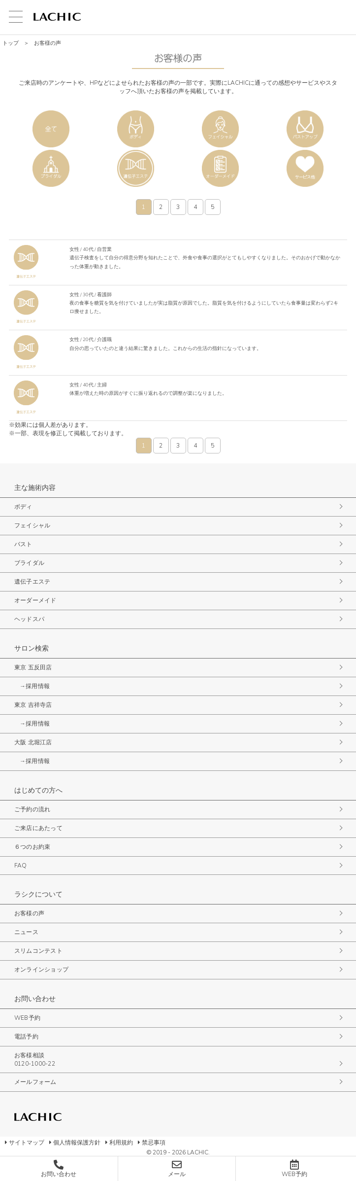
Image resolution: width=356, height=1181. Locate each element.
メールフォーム (35, 1082)
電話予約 (26, 1037)
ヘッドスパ (29, 619)
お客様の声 (29, 913)
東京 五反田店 (33, 667)
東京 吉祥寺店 (33, 705)
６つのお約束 (32, 847)
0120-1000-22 (34, 1064)
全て (50, 128)
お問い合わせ (58, 1174)
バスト (305, 128)
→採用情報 (35, 686)
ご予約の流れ (32, 809)
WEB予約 (27, 1018)
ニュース (26, 932)
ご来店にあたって (38, 828)
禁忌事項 (153, 1142)
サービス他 (305, 168)
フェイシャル (220, 128)
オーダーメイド (220, 168)
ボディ (135, 128)
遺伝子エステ (135, 168)
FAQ (20, 865)
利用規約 (121, 1142)
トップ (10, 43)
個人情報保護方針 (76, 1142)
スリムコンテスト (38, 951)
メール (177, 1174)
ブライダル (50, 168)
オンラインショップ (41, 969)
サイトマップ (26, 1142)
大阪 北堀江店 (33, 742)
